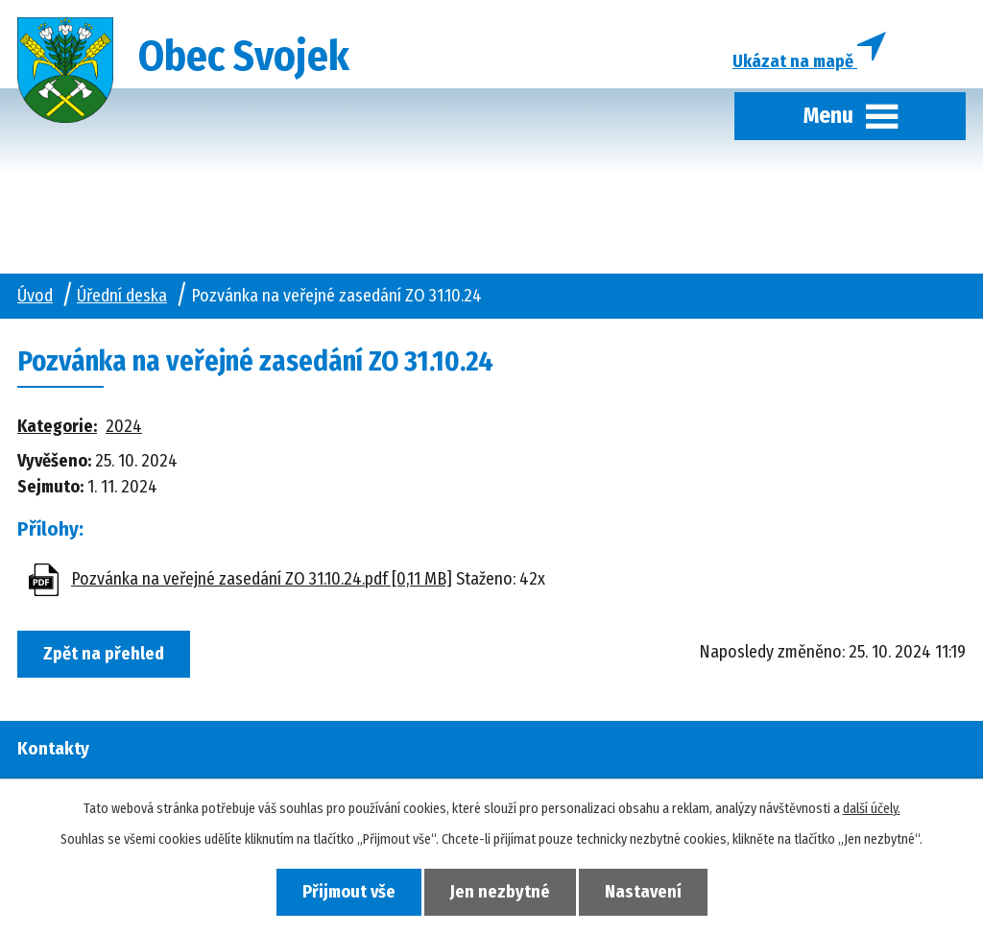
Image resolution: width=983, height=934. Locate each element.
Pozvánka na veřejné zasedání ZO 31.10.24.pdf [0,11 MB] (261, 578)
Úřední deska (122, 295)
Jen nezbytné (500, 891)
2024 (124, 426)
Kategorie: (57, 426)
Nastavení (643, 891)
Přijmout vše (349, 891)
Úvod (35, 295)
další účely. (871, 809)
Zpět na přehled (103, 653)
